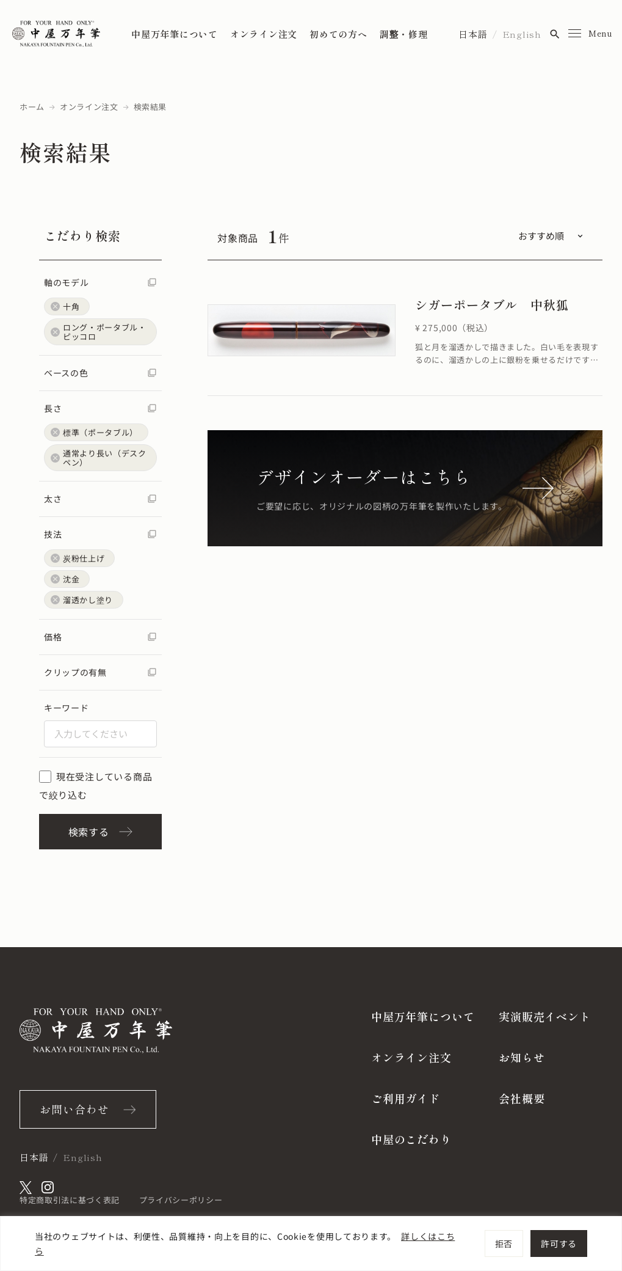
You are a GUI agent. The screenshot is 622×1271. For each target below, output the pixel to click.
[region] (311, 1243)
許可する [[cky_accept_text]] (559, 1243)
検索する (100, 831)
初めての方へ (338, 33)
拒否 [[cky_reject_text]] (504, 1243)
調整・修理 (404, 33)
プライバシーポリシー (181, 1200)
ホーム (32, 106)
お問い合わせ (74, 1109)
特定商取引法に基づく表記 (70, 1200)
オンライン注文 (263, 33)
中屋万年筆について (174, 33)
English (521, 33)
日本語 (472, 33)
